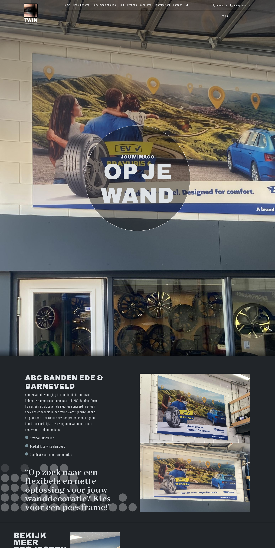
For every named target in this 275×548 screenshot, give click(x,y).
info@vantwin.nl (242, 5)
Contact (177, 5)
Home (67, 5)
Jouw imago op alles (104, 5)
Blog (121, 5)
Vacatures (146, 5)
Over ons (132, 5)
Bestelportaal (162, 5)
